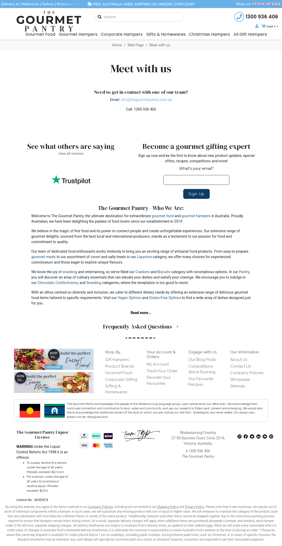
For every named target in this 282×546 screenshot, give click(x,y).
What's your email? (196, 168)
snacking (70, 272)
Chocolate (46, 283)
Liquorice (144, 257)
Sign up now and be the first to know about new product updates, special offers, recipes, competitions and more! (196, 158)
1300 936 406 (198, 451)
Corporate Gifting (121, 379)
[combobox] (139, 17)
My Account (158, 364)
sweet (95, 257)
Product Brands (119, 366)
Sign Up (196, 194)
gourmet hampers (195, 216)
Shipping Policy (167, 507)
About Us (238, 359)
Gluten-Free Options (165, 298)
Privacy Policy (194, 507)
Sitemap (237, 386)
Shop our (258, 4)
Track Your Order (162, 371)
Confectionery (66, 283)
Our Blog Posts (202, 359)
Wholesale (240, 379)
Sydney (48, 4)
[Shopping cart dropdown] (269, 26)
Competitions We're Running (201, 369)
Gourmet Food (40, 34)
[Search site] (100, 17)
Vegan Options (129, 298)
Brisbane (64, 4)
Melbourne (30, 4)
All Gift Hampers (250, 34)
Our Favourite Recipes (200, 381)
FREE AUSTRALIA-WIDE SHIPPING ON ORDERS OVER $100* (141, 4)
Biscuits (163, 272)
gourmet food (163, 216)
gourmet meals (43, 257)
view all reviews (70, 153)
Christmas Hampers (209, 34)
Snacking (93, 283)
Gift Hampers (117, 359)
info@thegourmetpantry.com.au (146, 100)
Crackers (142, 272)
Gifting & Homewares (116, 389)
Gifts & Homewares (166, 34)
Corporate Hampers (122, 34)
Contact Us (240, 366)
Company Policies (246, 372)
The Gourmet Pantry (198, 456)
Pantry (244, 272)
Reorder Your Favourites (159, 380)
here (210, 525)
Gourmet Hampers (78, 34)
